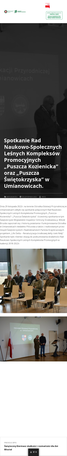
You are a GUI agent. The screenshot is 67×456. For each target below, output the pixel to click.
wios (44, 197)
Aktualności (12, 197)
